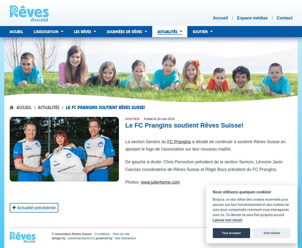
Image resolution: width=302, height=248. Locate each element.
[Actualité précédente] (34, 208)
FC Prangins (179, 141)
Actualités (48, 107)
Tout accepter (231, 233)
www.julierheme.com (160, 182)
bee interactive (125, 238)
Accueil (24, 107)
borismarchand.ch (80, 238)
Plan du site (121, 234)
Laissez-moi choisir (228, 220)
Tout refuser (271, 233)
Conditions (102, 234)
